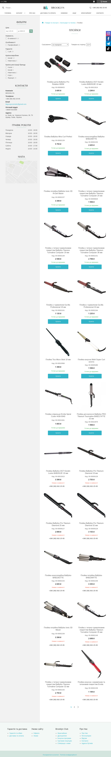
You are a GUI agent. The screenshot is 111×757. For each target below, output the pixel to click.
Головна (8, 13)
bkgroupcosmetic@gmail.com (16, 104)
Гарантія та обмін (15, 733)
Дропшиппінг (62, 736)
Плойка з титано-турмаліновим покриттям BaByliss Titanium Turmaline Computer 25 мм (91, 630)
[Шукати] (3, 7)
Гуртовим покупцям (65, 741)
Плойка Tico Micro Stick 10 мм (58, 360)
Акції (74, 13)
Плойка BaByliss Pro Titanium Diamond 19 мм (91, 472)
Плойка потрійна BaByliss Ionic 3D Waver (58, 629)
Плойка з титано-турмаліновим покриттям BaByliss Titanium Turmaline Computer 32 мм (58, 684)
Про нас (32, 13)
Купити (58, 98)
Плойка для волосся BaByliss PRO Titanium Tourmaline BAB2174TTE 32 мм (91, 416)
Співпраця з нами (64, 743)
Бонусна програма (64, 738)
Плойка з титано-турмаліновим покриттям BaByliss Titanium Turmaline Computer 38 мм (91, 250)
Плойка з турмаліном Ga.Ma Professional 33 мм (91, 306)
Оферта (36, 733)
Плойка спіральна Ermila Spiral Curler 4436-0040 (58, 415)
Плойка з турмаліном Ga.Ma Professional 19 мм (58, 306)
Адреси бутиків (87, 743)
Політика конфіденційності (68, 755)
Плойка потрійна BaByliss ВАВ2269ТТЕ (91, 576)
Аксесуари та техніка (67, 23)
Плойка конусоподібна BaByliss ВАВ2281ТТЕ (58, 576)
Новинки (64, 13)
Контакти (100, 13)
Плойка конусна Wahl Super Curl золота (91, 361)
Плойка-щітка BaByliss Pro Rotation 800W (58, 83)
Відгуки (84, 738)
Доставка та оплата (48, 13)
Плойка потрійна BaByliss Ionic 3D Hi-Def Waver (58, 192)
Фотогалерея (86, 736)
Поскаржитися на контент (51, 755)
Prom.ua (66, 753)
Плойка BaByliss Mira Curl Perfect (58, 137)
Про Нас (85, 733)
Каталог (19, 13)
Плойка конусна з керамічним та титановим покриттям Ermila (91, 683)
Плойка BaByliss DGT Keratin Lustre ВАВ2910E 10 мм (91, 83)
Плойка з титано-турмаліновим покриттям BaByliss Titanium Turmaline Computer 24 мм (91, 193)
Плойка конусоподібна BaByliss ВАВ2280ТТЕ (91, 138)
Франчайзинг (86, 13)
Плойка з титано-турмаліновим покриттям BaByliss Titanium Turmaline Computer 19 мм (58, 250)
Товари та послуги (51, 23)
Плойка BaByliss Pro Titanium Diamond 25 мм (58, 524)
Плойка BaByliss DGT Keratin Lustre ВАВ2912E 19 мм (58, 472)
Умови (36, 736)
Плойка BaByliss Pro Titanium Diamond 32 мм (91, 524)
